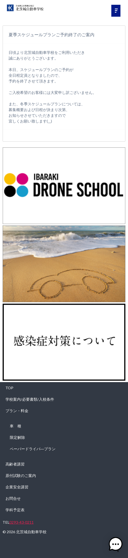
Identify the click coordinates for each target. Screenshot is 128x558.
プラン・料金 (16, 410)
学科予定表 (15, 509)
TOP (9, 387)
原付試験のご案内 (20, 475)
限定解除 (17, 437)
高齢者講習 (15, 464)
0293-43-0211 (21, 522)
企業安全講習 (16, 487)
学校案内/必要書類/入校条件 (29, 399)
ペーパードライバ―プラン (33, 448)
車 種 (15, 426)
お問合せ (13, 498)
